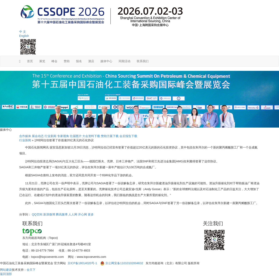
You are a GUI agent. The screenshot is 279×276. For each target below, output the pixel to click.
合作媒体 (25, 136)
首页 (30, 61)
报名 (79, 61)
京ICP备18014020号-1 (83, 263)
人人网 (72, 214)
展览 (42, 61)
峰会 (54, 61)
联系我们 (143, 61)
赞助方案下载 (110, 136)
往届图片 (76, 136)
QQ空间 (37, 214)
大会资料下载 (91, 136)
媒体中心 (106, 61)
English (24, 36)
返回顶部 (6, 274)
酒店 (91, 61)
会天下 (31, 269)
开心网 (82, 214)
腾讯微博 (62, 214)
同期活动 (124, 61)
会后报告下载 (128, 136)
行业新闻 (50, 136)
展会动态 (38, 136)
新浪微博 (49, 214)
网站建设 (6, 269)
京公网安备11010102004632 (124, 263)
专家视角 (63, 136)
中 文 (22, 31)
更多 (91, 214)
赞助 (67, 61)
